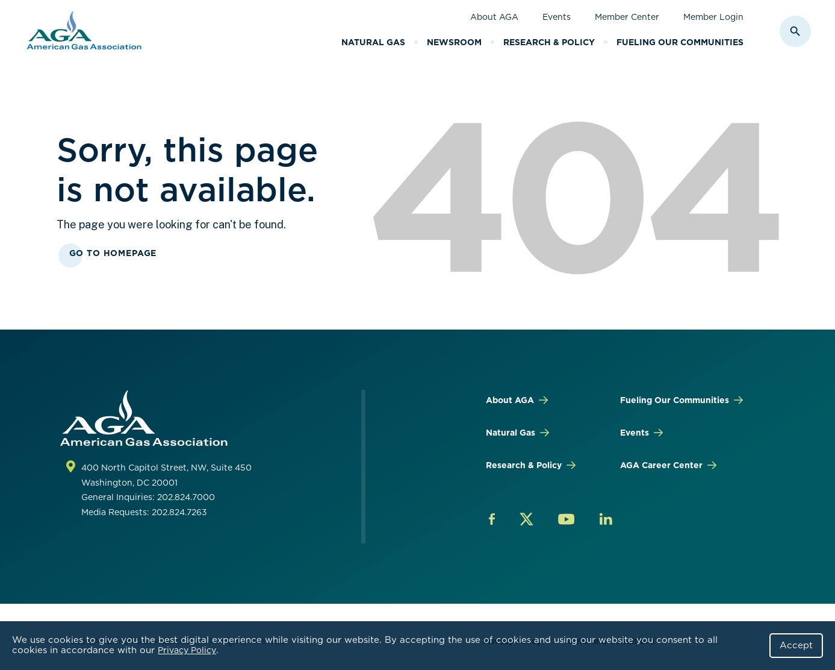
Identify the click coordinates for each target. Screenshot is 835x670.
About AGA (494, 17)
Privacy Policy (187, 650)
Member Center (627, 17)
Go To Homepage (113, 253)
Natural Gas (373, 42)
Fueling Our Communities (679, 42)
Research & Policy (549, 42)
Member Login (713, 17)
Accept (796, 645)
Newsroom (454, 42)
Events (556, 17)
